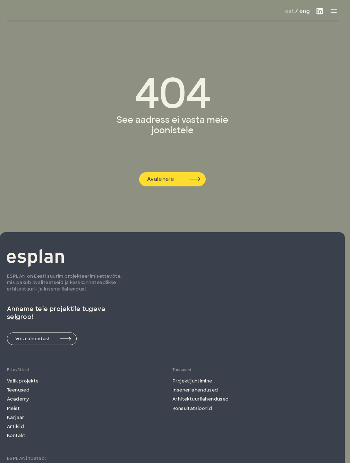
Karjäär (16, 417)
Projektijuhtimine (192, 381)
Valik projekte (23, 381)
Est (289, 11)
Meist (13, 408)
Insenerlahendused (195, 390)
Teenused (18, 390)
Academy (18, 399)
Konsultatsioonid (192, 408)
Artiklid (15, 426)
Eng (304, 11)
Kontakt (16, 435)
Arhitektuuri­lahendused (200, 399)
